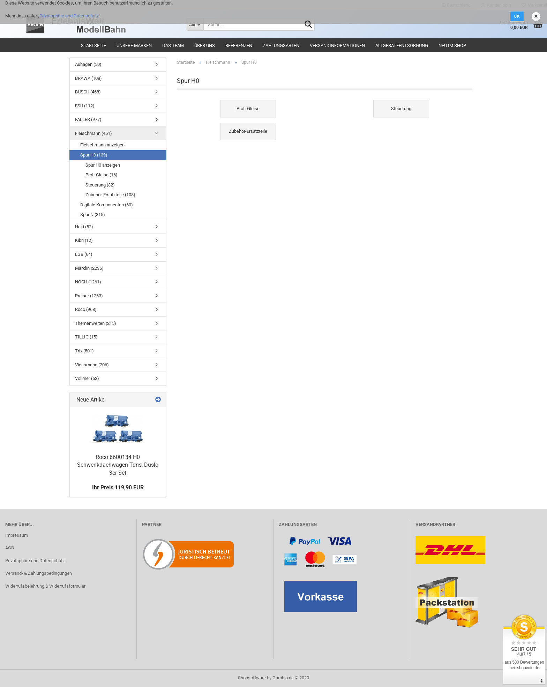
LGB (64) (83, 254)
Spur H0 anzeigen (102, 165)
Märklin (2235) (89, 268)
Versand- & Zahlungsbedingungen (38, 573)
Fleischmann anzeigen (102, 144)
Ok (517, 16)
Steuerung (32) (100, 185)
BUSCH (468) (88, 91)
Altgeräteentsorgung (401, 45)
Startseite (93, 45)
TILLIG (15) (86, 336)
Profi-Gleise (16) (101, 174)
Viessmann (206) (92, 364)
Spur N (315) (92, 214)
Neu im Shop (452, 45)
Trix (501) (84, 350)
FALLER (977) (88, 119)
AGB (9, 547)
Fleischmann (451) (93, 133)
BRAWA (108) (88, 78)
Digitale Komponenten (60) (106, 204)
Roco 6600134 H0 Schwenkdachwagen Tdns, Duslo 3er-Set (117, 465)
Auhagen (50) (88, 64)
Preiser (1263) (89, 295)
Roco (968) (86, 309)
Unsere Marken (134, 45)
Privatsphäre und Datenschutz (69, 15)
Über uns (204, 45)
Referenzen (238, 45)
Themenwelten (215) (95, 323)
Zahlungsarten (281, 45)
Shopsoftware (252, 677)
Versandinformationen (337, 45)
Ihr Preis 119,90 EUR (118, 487)
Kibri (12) (84, 240)
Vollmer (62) (87, 378)
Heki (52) (84, 226)
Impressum (16, 535)
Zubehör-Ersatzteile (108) (110, 194)
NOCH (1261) (88, 281)
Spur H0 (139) (93, 155)
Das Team (173, 45)
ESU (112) (85, 105)
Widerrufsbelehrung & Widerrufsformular (45, 586)
